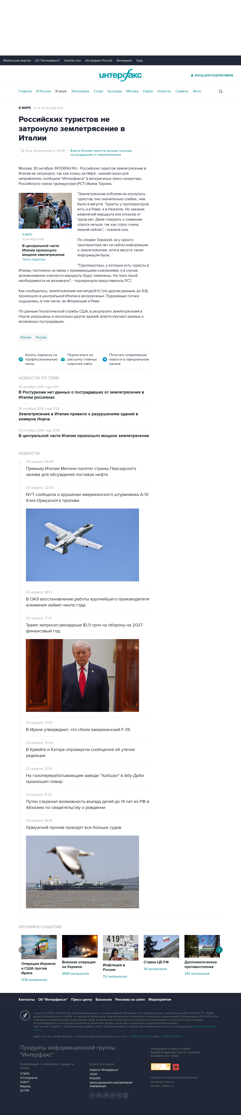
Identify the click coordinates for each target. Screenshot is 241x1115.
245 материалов (196, 974)
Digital (148, 91)
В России (43, 91)
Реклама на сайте (130, 999)
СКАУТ (24, 1082)
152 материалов (115, 976)
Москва (132, 91)
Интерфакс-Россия (98, 60)
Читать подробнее (45, 252)
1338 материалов (34, 980)
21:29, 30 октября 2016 (48, 108)
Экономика (80, 91)
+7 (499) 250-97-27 (171, 1036)
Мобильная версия (17, 60)
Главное (25, 91)
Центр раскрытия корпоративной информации (111, 1084)
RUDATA (95, 1078)
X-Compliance (28, 1078)
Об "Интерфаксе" (47, 60)
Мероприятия (160, 999)
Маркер (25, 1086)
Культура (115, 91)
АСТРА (24, 1090)
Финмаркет (124, 60)
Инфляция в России (114, 967)
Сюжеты (181, 91)
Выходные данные (162, 1081)
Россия (41, 337)
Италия (25, 337)
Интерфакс (120, 75)
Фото (197, 91)
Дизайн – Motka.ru (162, 1086)
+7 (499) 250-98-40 (140, 1036)
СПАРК (25, 1073)
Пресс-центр (81, 999)
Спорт (98, 91)
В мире (61, 91)
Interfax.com (72, 60)
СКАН (93, 1074)
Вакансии (104, 999)
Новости (164, 91)
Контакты (27, 999)
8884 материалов (75, 974)
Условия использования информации (174, 1077)
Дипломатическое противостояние (200, 964)
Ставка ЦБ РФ (156, 962)
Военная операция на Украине (79, 964)
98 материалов (155, 969)
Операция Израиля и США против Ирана (38, 968)
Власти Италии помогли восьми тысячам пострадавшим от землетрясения (101, 153)
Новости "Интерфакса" (104, 1070)
